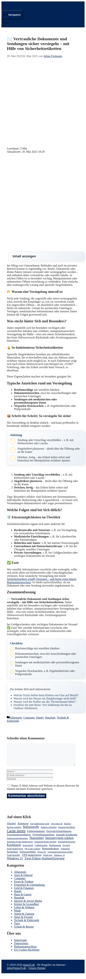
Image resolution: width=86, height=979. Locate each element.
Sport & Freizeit (23, 921)
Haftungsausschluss (25, 950)
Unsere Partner (37, 972)
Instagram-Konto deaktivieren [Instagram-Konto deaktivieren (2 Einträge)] (20, 846)
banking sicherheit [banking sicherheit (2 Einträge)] (48, 831)
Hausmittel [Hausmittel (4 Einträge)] (37, 842)
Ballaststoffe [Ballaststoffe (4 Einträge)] (31, 831)
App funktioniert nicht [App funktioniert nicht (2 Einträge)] (39, 828)
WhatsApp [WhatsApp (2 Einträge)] (47, 859)
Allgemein (16, 717)
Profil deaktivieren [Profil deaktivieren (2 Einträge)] (15, 853)
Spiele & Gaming (24, 918)
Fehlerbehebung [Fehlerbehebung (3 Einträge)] (36, 835)
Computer (29, 717)
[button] (6, 23)
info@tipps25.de (16, 972)
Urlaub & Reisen (23, 930)
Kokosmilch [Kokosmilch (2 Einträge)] (27, 849)
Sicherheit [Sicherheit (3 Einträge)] (12, 855)
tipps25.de (29, 969)
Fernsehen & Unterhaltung (29, 889)
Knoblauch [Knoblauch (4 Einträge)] (14, 849)
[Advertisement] (43, 102)
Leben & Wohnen (24, 911)
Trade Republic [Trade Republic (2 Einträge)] (13, 859)
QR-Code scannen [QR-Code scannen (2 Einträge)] (32, 853)
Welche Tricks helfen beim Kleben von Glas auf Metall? (46, 695)
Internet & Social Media (28, 905)
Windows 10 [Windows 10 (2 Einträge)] (59, 859)
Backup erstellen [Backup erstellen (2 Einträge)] (14, 831)
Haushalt (50, 717)
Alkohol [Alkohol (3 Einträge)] (11, 827)
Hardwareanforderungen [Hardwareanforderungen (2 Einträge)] (17, 842)
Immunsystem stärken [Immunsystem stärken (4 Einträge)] (59, 842)
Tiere (17, 927)
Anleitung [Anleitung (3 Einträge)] (22, 827)
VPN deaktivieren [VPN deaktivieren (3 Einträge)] (31, 859)
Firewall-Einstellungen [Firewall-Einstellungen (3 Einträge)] (58, 835)
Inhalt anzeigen (24, 256)
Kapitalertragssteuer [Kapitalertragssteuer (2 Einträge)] (66, 846)
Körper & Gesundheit (26, 908)
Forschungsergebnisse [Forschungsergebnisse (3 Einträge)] (19, 838)
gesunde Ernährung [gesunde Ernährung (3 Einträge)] (66, 838)
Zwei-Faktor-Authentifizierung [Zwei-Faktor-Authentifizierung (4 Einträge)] (44, 862)
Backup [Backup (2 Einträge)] (67, 828)
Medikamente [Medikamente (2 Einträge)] (55, 849)
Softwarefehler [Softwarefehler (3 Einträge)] (28, 855)
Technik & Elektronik (26, 924)
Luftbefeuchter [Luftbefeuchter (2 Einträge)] (41, 849)
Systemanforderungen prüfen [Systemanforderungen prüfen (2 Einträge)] (60, 856)
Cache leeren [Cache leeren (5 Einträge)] (16, 835)
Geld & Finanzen (24, 892)
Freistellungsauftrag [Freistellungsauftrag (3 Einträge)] (43, 838)
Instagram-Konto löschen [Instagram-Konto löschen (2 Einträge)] (45, 846)
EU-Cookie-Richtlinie (26, 954)
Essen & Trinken (23, 885)
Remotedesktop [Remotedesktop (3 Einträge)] (50, 852)
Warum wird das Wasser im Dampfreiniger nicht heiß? (45, 698)
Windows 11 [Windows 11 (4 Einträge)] (15, 862)
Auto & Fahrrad (23, 879)
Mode (17, 914)
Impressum (20, 944)
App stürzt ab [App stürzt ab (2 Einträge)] (57, 828)
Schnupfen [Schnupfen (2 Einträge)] (65, 853)
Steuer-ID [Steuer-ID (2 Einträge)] (41, 856)
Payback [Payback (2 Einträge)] (66, 849)
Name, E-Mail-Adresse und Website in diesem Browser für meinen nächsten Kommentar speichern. (43, 791)
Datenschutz (21, 947)
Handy (40, 717)
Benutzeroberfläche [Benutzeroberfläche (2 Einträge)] (66, 831)
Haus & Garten (22, 898)
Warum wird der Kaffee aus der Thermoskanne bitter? (45, 701)
